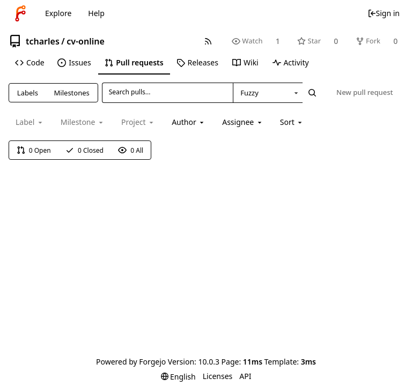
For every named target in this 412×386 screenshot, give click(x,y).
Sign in (383, 13)
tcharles (43, 41)
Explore (58, 13)
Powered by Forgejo (131, 362)
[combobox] (268, 93)
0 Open (34, 150)
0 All (130, 150)
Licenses (218, 376)
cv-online (86, 41)
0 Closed (84, 150)
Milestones (72, 93)
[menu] (292, 122)
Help (96, 13)
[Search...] (312, 93)
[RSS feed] (208, 41)
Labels (27, 93)
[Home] (20, 13)
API (245, 376)
